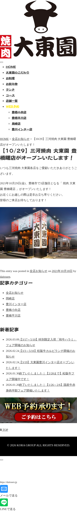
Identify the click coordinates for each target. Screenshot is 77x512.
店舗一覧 (12, 100)
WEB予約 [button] (12, 106)
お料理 (10, 78)
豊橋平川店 (19, 117)
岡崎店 (16, 123)
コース (10, 95)
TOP (4, 429)
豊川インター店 (22, 129)
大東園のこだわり (17, 72)
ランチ (10, 89)
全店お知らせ (38, 271)
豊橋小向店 (19, 112)
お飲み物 (12, 83)
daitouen (5, 276)
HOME (11, 66)
